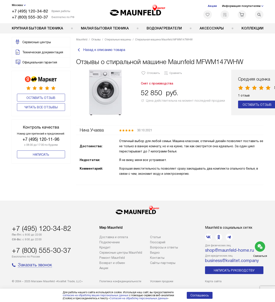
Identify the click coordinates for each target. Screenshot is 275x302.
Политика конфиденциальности (120, 281)
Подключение (109, 242)
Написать (41, 154)
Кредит (105, 247)
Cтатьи (155, 237)
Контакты (157, 257)
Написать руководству (234, 270)
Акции (212, 6)
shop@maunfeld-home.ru (229, 250)
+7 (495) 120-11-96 (41, 139)
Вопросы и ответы (164, 247)
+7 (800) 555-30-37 (30, 17)
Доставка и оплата (113, 237)
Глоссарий (157, 242)
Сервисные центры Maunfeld (120, 252)
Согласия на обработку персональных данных (138, 298)
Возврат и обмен (112, 263)
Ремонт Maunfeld (112, 257)
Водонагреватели (164, 28)
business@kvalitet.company (232, 260)
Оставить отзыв (40, 98)
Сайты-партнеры (162, 263)
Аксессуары (212, 28)
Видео (155, 252)
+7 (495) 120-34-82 (30, 11)
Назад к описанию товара (100, 49)
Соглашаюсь (199, 295)
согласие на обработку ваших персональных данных (95, 295)
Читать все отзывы (41, 107)
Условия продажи (161, 281)
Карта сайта (213, 281)
